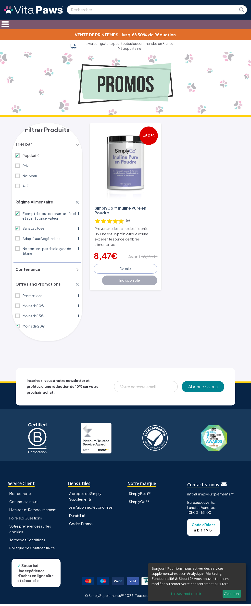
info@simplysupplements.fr (210, 495)
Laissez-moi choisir (186, 593)
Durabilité (77, 517)
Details (125, 268)
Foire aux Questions (25, 520)
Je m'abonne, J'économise (91, 509)
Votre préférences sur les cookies (30, 531)
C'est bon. (231, 593)
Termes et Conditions (27, 541)
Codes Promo (81, 525)
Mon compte (20, 495)
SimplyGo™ (139, 503)
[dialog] (197, 582)
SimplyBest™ (140, 495)
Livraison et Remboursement (33, 511)
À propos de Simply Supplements (85, 498)
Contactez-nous (23, 503)
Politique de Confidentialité (32, 549)
